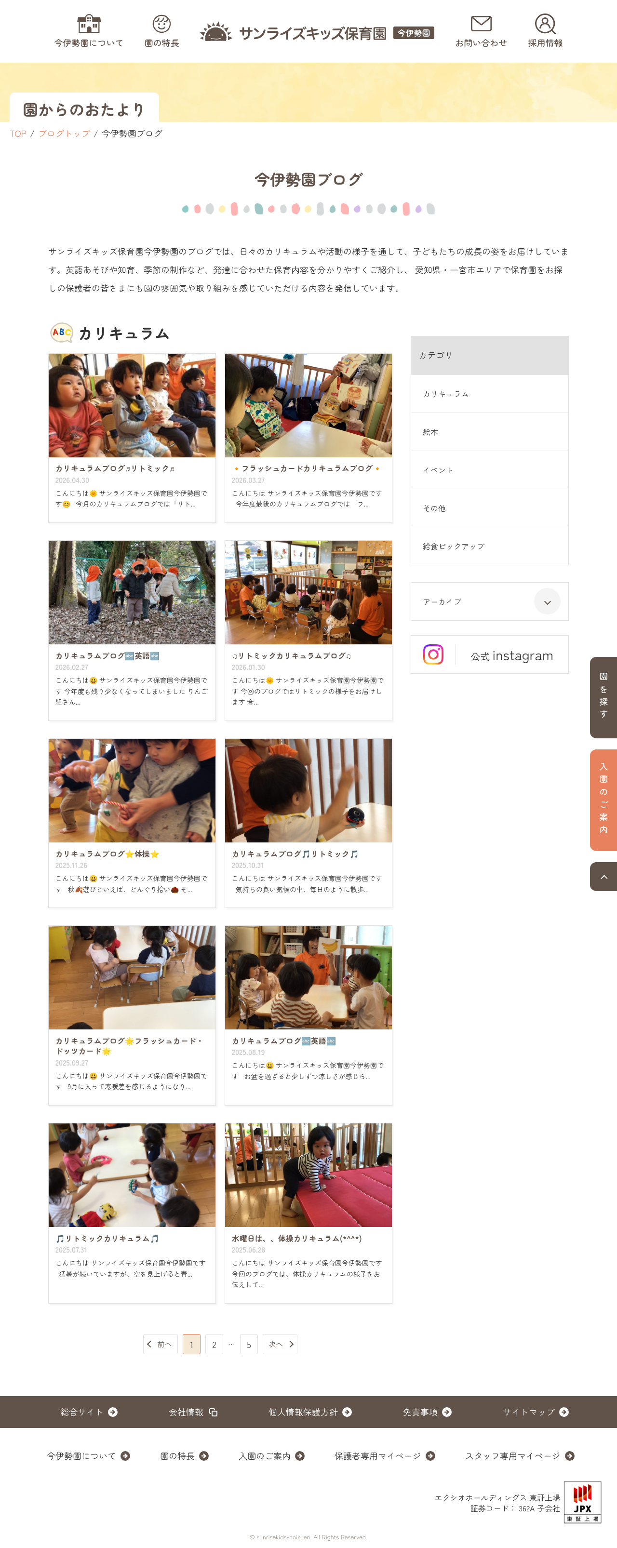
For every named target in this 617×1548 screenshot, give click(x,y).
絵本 (430, 432)
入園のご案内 (265, 1455)
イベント (438, 470)
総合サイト (82, 1411)
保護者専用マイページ (378, 1455)
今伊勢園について (81, 1455)
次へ (275, 1344)
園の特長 (177, 1455)
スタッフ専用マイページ (513, 1455)
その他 (434, 508)
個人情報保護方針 (303, 1411)
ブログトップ (64, 133)
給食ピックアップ (453, 546)
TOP (18, 133)
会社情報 (186, 1411)
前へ (165, 1344)
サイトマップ (529, 1411)
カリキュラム (446, 394)
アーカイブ (492, 601)
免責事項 (420, 1411)
